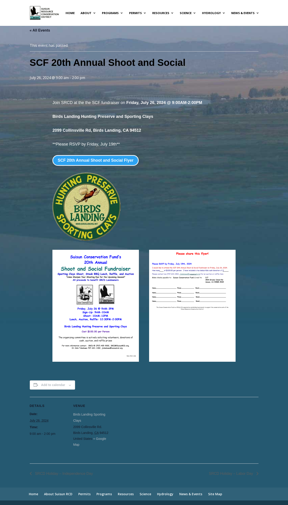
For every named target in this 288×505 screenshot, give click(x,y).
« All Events (40, 30)
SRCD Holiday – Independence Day (63, 473)
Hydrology (211, 13)
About (86, 13)
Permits (135, 13)
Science (186, 13)
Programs (110, 13)
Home (70, 13)
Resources (160, 13)
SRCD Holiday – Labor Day (231, 473)
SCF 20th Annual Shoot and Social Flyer (96, 160)
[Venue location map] (141, 428)
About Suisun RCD (58, 494)
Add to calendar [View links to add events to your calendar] (53, 385)
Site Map (215, 494)
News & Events (243, 13)
